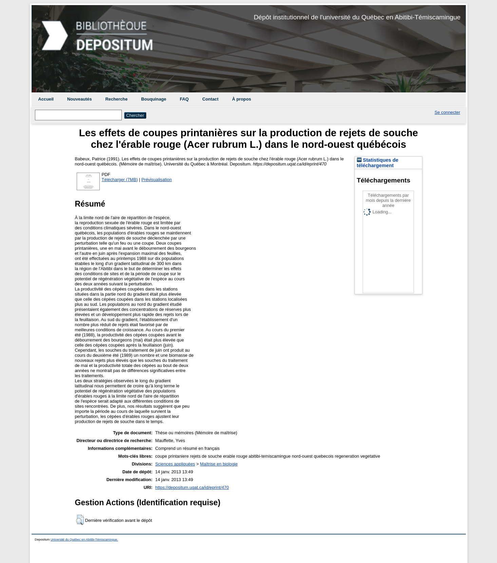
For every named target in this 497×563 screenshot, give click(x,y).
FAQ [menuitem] (184, 99)
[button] (80, 520)
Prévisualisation (156, 179)
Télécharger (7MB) (120, 179)
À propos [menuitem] (241, 99)
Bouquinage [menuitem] (153, 99)
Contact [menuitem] (210, 99)
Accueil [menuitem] (46, 99)
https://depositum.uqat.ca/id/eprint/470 (192, 487)
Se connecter (447, 112)
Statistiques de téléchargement (378, 162)
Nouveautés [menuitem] (79, 99)
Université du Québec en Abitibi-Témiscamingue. (84, 539)
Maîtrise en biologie (219, 464)
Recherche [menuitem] (117, 99)
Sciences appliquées (175, 464)
